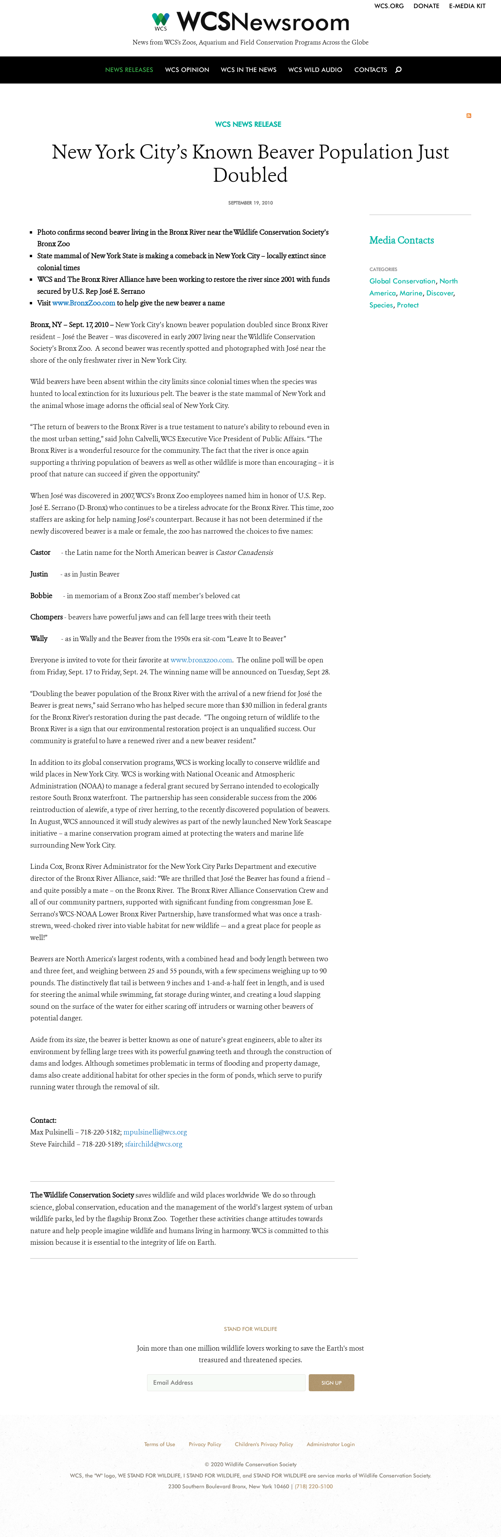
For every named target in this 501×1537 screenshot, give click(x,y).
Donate (426, 6)
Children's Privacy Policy (264, 1444)
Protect (408, 305)
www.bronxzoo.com (201, 660)
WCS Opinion (188, 70)
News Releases (131, 70)
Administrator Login (331, 1444)
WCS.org (389, 6)
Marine (411, 293)
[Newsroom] (250, 24)
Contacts (370, 70)
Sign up (331, 1383)
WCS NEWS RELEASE (248, 124)
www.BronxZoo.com (83, 303)
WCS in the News (249, 70)
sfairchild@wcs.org (153, 1144)
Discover (439, 293)
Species (381, 305)
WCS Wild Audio (315, 70)
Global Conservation (402, 281)
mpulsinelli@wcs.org (155, 1132)
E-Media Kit (467, 6)
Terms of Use (159, 1444)
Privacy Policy (205, 1444)
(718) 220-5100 (314, 1486)
